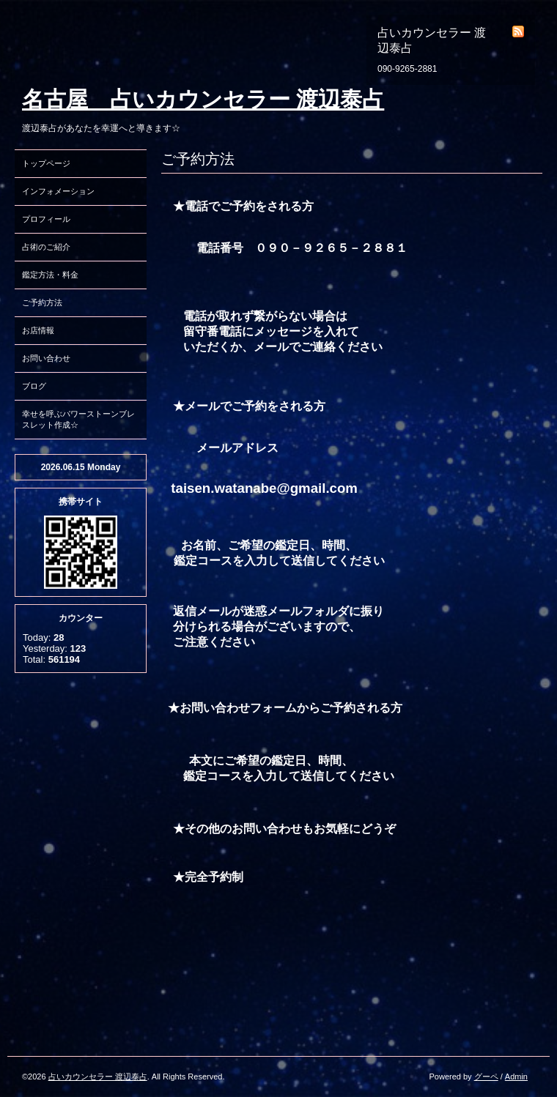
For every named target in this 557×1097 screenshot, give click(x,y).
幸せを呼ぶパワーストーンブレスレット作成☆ (78, 419)
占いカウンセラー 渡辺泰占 (97, 1076)
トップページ (46, 163)
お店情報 (38, 330)
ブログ (34, 386)
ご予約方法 (42, 302)
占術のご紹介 (46, 246)
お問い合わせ (46, 358)
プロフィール (46, 219)
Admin (516, 1076)
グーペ (486, 1076)
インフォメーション (58, 191)
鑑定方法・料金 (50, 274)
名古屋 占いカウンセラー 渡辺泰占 (203, 99)
